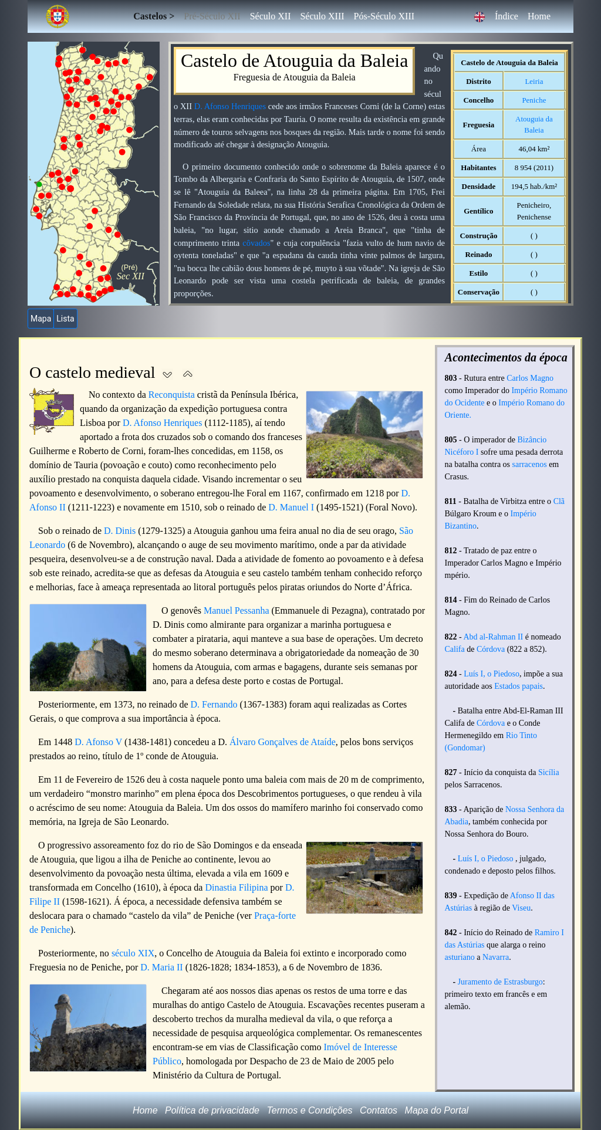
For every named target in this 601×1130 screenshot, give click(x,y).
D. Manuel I (291, 507)
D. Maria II (161, 967)
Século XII (270, 16)
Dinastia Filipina (236, 887)
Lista (65, 318)
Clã (559, 501)
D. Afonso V (98, 742)
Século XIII (322, 16)
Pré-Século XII (212, 16)
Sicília (548, 772)
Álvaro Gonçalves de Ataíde (282, 742)
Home (539, 16)
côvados (256, 243)
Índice (506, 16)
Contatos (378, 1110)
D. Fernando (214, 704)
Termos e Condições (309, 1110)
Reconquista (171, 395)
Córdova (491, 649)
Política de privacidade (212, 1110)
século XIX (133, 953)
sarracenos (529, 464)
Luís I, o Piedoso (491, 673)
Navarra (495, 957)
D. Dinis (120, 531)
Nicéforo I (462, 452)
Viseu (521, 908)
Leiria (534, 81)
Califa (455, 649)
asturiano (460, 957)
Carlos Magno (530, 378)
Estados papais (518, 686)
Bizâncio (532, 439)
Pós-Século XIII (384, 16)
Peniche (534, 100)
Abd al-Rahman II (493, 636)
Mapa (41, 318)
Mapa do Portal (437, 1110)
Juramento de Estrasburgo (500, 981)
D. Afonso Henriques (230, 106)
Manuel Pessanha (236, 610)
